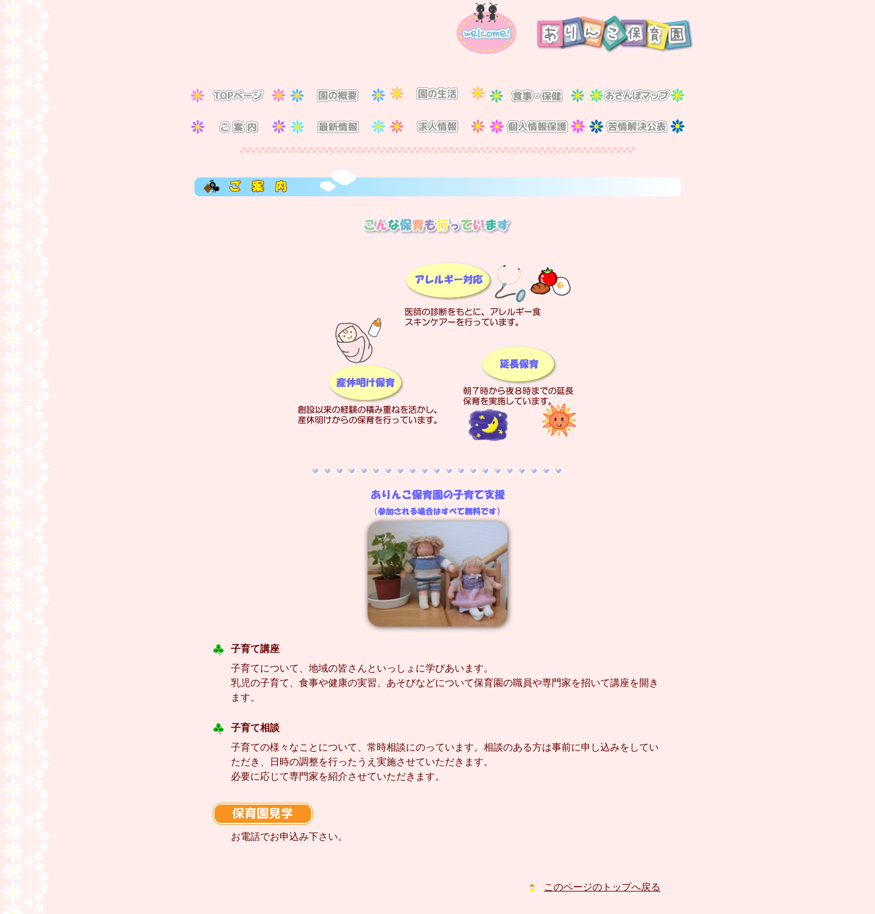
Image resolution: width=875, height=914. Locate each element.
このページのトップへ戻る (602, 887)
